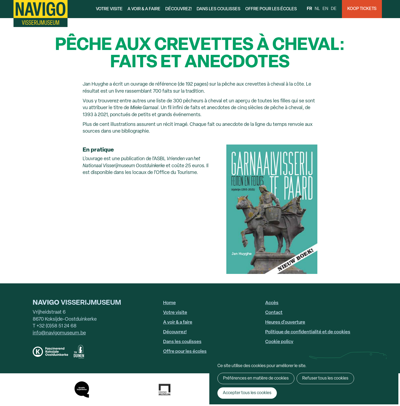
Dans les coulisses (218, 9)
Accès (271, 303)
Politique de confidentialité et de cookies (307, 332)
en (325, 9)
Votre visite (109, 9)
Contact (274, 312)
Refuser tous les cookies (325, 378)
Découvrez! (178, 9)
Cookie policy (279, 342)
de (334, 9)
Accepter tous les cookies (247, 393)
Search (391, 9)
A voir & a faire (143, 9)
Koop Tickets (362, 9)
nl (317, 9)
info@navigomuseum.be (59, 333)
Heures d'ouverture (285, 322)
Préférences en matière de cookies (256, 378)
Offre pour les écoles (271, 9)
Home (169, 303)
